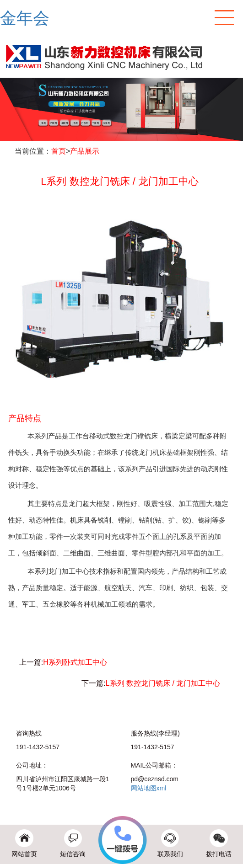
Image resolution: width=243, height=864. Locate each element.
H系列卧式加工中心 (75, 662)
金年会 (24, 18)
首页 (58, 151)
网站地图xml (149, 788)
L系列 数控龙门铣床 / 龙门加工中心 (163, 683)
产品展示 (84, 151)
